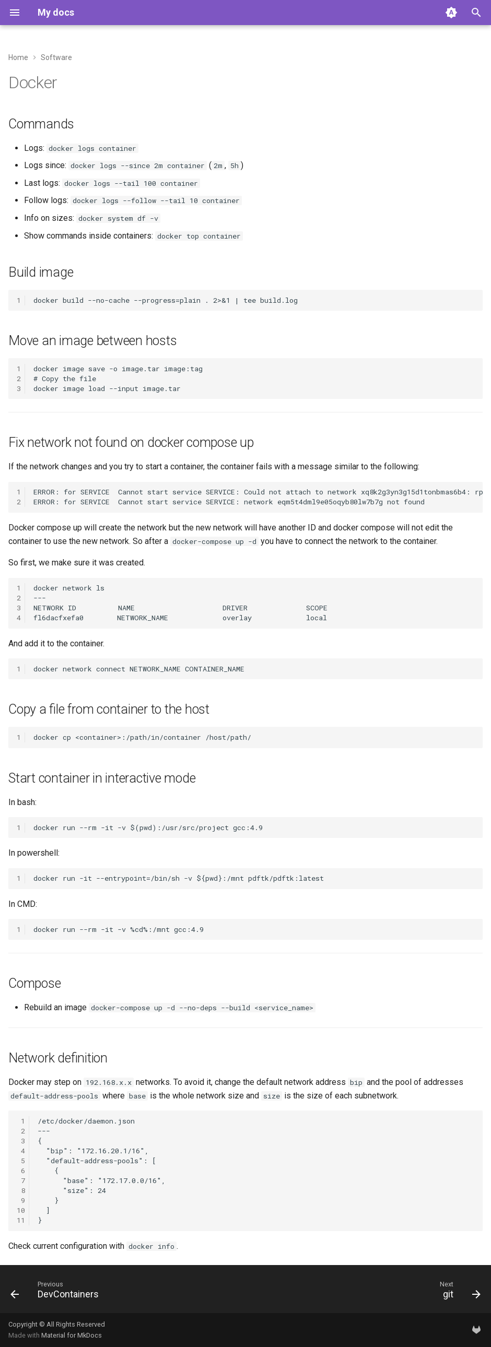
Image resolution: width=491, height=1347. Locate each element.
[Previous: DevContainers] (57, 1292)
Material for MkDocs (71, 1335)
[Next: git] (457, 1292)
